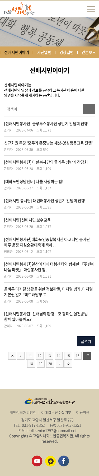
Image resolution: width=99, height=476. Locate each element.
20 (50, 363)
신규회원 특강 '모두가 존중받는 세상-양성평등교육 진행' (48, 143)
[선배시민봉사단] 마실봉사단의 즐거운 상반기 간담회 (46, 162)
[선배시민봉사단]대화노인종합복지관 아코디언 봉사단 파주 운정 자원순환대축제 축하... (47, 242)
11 (30, 355)
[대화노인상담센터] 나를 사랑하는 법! (33, 181)
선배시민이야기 (16, 52)
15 (68, 355)
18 (31, 363)
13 (49, 355)
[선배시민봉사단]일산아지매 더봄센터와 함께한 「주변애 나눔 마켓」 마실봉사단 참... (49, 267)
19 (41, 363)
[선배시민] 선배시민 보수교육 (27, 220)
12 (39, 355)
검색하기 (89, 109)
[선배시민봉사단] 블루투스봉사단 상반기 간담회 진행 (46, 123)
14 (58, 355)
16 (77, 355)
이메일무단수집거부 (56, 412)
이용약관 (82, 412)
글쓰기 (86, 341)
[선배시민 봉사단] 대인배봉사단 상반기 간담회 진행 (44, 200)
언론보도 (89, 52)
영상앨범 (66, 52)
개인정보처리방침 (23, 412)
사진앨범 (44, 52)
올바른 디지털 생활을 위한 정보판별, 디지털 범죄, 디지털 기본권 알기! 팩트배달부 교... (48, 292)
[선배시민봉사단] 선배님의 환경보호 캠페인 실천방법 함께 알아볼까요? (46, 316)
